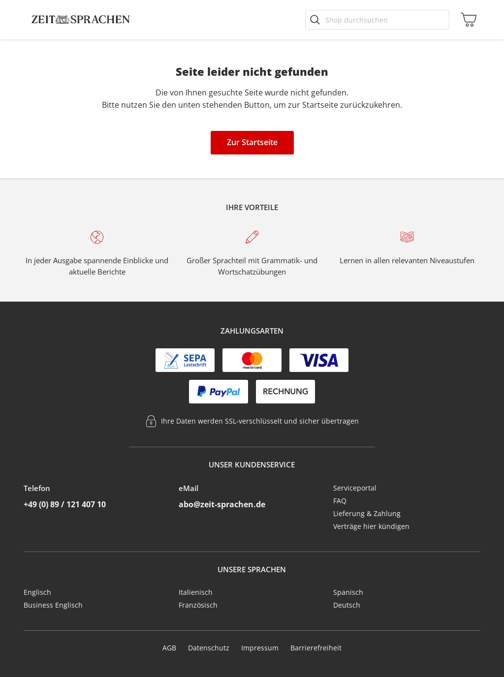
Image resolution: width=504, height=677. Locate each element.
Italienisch (196, 592)
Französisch (198, 605)
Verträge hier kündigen (371, 526)
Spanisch (348, 592)
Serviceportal (355, 487)
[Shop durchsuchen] (377, 20)
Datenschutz (208, 647)
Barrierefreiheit (316, 647)
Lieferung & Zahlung (367, 513)
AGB (169, 647)
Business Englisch (53, 605)
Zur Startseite (252, 142)
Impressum (260, 647)
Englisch (37, 592)
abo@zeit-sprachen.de (222, 504)
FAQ (339, 500)
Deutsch (346, 605)
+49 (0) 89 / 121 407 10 (65, 504)
